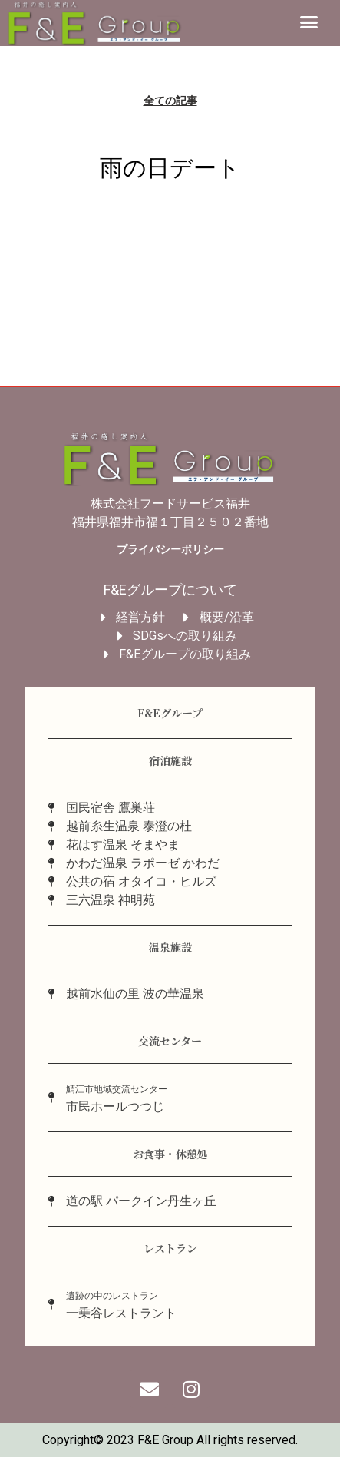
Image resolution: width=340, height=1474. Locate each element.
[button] (309, 22)
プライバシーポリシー (170, 551)
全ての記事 (170, 102)
